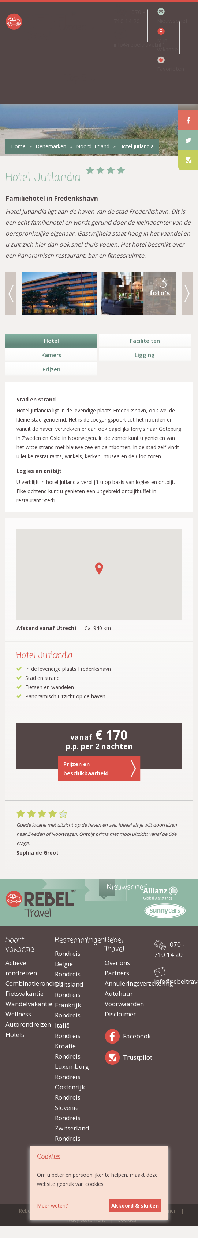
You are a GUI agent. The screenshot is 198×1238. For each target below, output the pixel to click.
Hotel (51, 340)
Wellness (18, 1014)
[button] (99, 568)
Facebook (114, 1034)
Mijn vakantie (167, 44)
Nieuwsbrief (167, 20)
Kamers (51, 354)
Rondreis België (68, 958)
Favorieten (167, 68)
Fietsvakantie (24, 993)
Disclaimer (120, 1014)
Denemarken (51, 146)
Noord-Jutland (92, 146)
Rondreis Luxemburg (72, 1061)
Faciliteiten (145, 340)
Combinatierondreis (24, 983)
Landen (72, 27)
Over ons (117, 962)
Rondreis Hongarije (69, 1143)
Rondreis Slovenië (68, 1102)
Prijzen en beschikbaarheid (100, 768)
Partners (117, 973)
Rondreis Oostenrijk (70, 1082)
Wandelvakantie (24, 1003)
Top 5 (76, 78)
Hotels (14, 1034)
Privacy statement (83, 1219)
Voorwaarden (124, 1003)
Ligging (145, 354)
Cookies (127, 1219)
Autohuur (119, 993)
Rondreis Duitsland (69, 979)
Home (18, 146)
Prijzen (51, 369)
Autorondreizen (24, 1024)
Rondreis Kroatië (68, 1040)
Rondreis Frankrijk (68, 999)
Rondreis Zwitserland (72, 1123)
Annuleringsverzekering (124, 983)
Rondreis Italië (68, 1020)
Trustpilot (114, 1056)
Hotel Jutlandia (136, 146)
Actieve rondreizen (21, 967)
